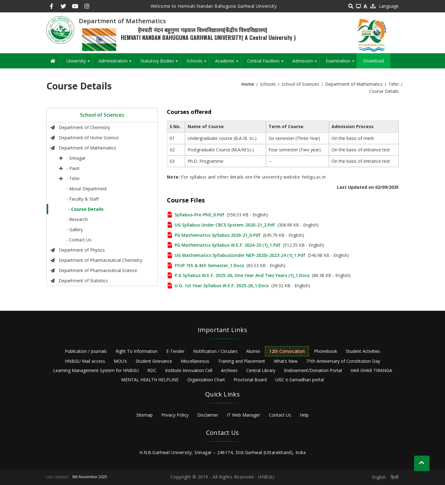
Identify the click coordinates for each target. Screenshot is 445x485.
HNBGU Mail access (85, 361)
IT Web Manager (243, 415)
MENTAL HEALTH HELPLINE (150, 380)
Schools (198, 63)
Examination (341, 63)
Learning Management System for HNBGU (96, 370)
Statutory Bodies (160, 63)
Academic (228, 63)
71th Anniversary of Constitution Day (343, 361)
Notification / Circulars (215, 351)
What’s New (286, 361)
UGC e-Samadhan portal (299, 380)
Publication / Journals (86, 351)
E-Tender (175, 351)
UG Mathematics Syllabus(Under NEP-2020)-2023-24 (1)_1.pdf (240, 255)
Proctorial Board (250, 380)
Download (373, 61)
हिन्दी (395, 477)
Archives (229, 370)
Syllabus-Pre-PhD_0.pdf (199, 215)
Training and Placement (241, 361)
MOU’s (120, 361)
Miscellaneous (195, 361)
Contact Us (280, 415)
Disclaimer (207, 415)
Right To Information (137, 351)
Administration (116, 63)
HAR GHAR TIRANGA (371, 370)
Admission (305, 63)
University (79, 63)
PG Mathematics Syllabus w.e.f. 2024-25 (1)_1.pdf (228, 245)
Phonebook (325, 351)
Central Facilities (266, 63)
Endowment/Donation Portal (313, 370)
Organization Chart (206, 380)
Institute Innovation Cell (188, 370)
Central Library (260, 370)
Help (304, 415)
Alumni (253, 351)
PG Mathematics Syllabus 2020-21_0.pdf (218, 235)
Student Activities (363, 351)
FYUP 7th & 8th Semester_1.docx (209, 265)
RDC (151, 370)
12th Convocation (287, 351)
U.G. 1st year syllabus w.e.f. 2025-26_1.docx (222, 285)
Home (247, 84)
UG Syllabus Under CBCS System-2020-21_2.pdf (225, 225)
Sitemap (144, 415)
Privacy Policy (175, 415)
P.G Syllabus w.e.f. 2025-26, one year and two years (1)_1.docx (242, 275)
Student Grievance (154, 361)
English (379, 477)
